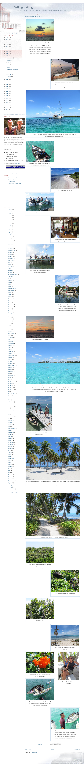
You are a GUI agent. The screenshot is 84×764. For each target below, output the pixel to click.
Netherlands (10, 375)
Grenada (10, 302)
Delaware (10, 270)
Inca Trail (10, 319)
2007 (7, 102)
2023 (7, 44)
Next (22, 167)
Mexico (9, 359)
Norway (10, 396)
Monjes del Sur (11, 365)
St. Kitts (10, 436)
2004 (7, 109)
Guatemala (10, 306)
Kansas (9, 329)
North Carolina (11, 393)
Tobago (9, 456)
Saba (9, 418)
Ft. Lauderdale (11, 290)
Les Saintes (10, 337)
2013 (7, 88)
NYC (9, 400)
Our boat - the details (13, 177)
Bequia (9, 232)
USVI (9, 470)
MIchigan (10, 361)
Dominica (10, 272)
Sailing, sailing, (23, 7)
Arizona (10, 217)
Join (19, 167)
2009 (7, 98)
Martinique (10, 351)
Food (9, 284)
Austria (9, 225)
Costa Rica (10, 260)
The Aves (10, 452)
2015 (7, 84)
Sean (9, 426)
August (9, 60)
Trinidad (10, 466)
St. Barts (10, 430)
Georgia (10, 294)
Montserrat (10, 371)
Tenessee (10, 446)
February (9, 74)
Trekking (10, 464)
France (9, 286)
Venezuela (10, 476)
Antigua (10, 213)
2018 (7, 55)
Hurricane (10, 315)
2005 (7, 107)
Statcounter (17, 163)
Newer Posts (28, 749)
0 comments (45, 744)
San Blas (10, 420)
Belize (32, 746)
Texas (9, 450)
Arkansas (10, 219)
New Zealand (11, 389)
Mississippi (10, 363)
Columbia (10, 256)
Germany (10, 296)
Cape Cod (10, 242)
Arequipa (10, 215)
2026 (7, 37)
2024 (7, 42)
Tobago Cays (11, 458)
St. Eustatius (11, 432)
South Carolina (11, 428)
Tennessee (10, 448)
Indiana (9, 321)
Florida (9, 282)
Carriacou (10, 246)
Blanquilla (10, 234)
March (9, 72)
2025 (7, 39)
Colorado (10, 254)
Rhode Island (11, 416)
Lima (9, 339)
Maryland (10, 353)
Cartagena (10, 248)
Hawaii (9, 308)
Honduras (10, 310)
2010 (7, 95)
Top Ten (10, 460)
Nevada (9, 377)
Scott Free (10, 424)
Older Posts (77, 749)
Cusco (9, 268)
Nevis (9, 379)
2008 (7, 100)
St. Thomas (10, 442)
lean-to (9, 335)
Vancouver (10, 474)
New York (10, 387)
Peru (9, 408)
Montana (10, 367)
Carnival (10, 244)
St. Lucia (10, 438)
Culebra (9, 264)
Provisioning (11, 410)
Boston (9, 238)
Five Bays (10, 280)
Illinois (9, 317)
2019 (7, 53)
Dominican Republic (12, 274)
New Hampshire (11, 381)
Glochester (10, 298)
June (8, 64)
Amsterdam (10, 211)
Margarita (10, 349)
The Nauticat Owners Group (14, 183)
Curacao (10, 266)
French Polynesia (12, 288)
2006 (7, 105)
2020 (7, 51)
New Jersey (10, 383)
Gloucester (10, 300)
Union (9, 468)
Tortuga (9, 462)
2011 (7, 93)
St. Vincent (10, 444)
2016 (7, 82)
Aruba (9, 221)
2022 (7, 46)
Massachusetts (11, 355)
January (9, 76)
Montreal (10, 369)
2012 (7, 91)
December (10, 58)
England (10, 276)
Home (52, 749)
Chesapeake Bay (11, 250)
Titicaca (9, 454)
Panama (9, 404)
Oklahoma (10, 402)
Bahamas (10, 228)
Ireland (9, 323)
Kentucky (10, 331)
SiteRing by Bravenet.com (15, 169)
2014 (7, 86)
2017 (7, 79)
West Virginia (11, 489)
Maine (9, 347)
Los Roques (10, 341)
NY (8, 398)
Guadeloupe (10, 304)
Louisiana (10, 345)
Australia (10, 223)
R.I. (9, 414)
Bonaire (9, 236)
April (8, 67)
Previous (9, 167)
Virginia (10, 483)
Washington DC (11, 485)
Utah (9, 472)
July (8, 62)
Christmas (10, 252)
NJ (8, 391)
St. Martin (10, 440)
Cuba (9, 262)
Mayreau (10, 357)
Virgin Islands (11, 480)
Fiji (8, 278)
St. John (10, 434)
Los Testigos (11, 343)
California (10, 240)
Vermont (10, 479)
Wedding (10, 487)
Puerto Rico (10, 412)
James (9, 327)
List (12, 167)
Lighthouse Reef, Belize (35, 16)
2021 (7, 49)
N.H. (9, 373)
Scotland (10, 422)
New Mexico (11, 385)
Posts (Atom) (35, 752)
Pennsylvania (11, 406)
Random (16, 167)
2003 (7, 112)
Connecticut (10, 258)
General (9, 292)
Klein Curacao (11, 333)
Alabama (10, 209)
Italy (9, 325)
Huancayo (10, 312)
